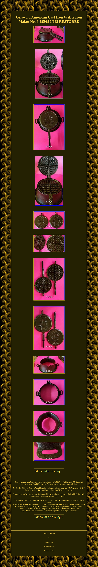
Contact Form (49, 542)
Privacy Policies (49, 546)
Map (49, 538)
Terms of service (49, 551)
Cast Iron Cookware (49, 533)
